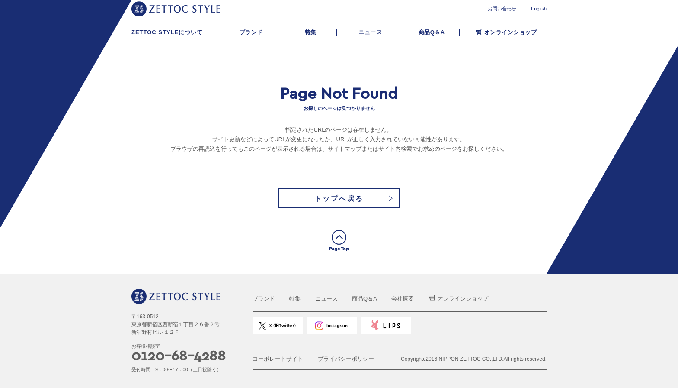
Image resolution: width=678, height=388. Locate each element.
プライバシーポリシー (346, 359)
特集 (311, 32)
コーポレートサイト (278, 359)
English (539, 8)
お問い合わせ (502, 8)
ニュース (370, 32)
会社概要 (402, 298)
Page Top (339, 249)
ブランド (251, 32)
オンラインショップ (510, 32)
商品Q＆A (432, 32)
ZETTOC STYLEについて (167, 32)
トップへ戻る (339, 198)
